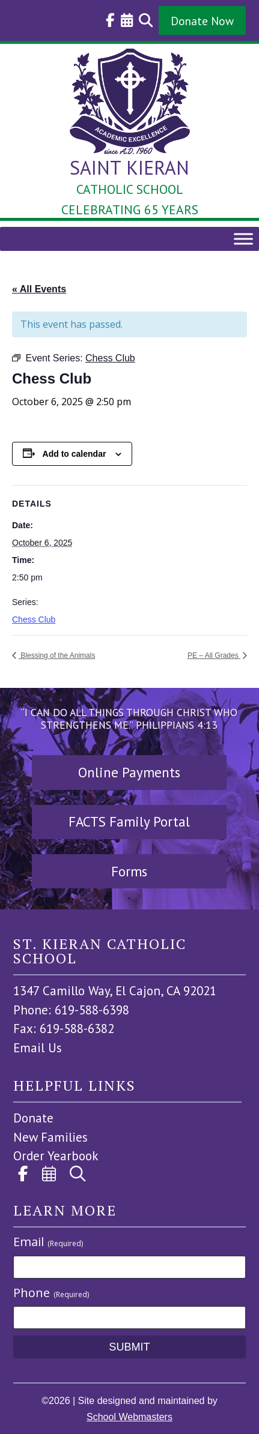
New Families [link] (50, 1137)
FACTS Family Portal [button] (129, 821)
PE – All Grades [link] (213, 655)
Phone (51, 1293)
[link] (107, 20)
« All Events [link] (39, 289)
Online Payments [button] (129, 772)
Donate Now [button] (202, 20)
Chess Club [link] (33, 619)
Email (48, 1242)
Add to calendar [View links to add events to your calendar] (74, 454)
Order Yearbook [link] (56, 1156)
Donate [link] (33, 1118)
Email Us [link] (37, 1048)
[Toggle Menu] (243, 238)
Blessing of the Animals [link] (57, 655)
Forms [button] (129, 871)
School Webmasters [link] (129, 1417)
